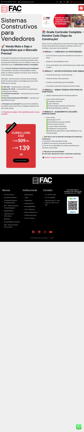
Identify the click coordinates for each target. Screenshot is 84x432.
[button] (81, 8)
